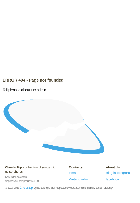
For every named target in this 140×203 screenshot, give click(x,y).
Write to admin (79, 179)
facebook (112, 179)
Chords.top (26, 188)
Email (73, 173)
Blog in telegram (118, 173)
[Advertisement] (70, 39)
